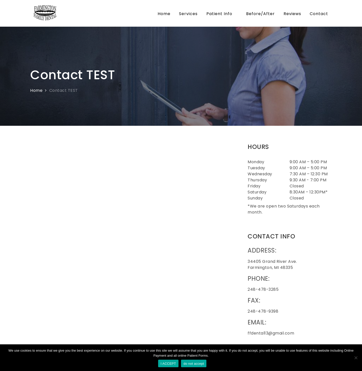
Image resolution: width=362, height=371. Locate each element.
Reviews (292, 14)
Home (164, 14)
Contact (319, 14)
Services (188, 14)
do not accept (194, 363)
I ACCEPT (168, 363)
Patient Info (222, 14)
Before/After (260, 14)
